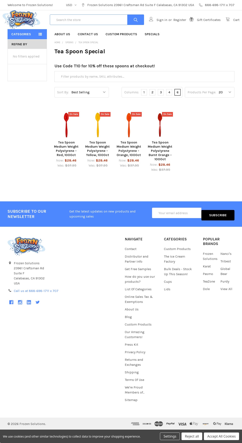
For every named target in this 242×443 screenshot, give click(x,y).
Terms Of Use (134, 393)
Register (174, 27)
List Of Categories (138, 302)
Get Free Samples (138, 282)
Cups (168, 295)
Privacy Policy (135, 365)
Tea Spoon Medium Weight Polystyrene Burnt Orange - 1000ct (160, 165)
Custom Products (121, 49)
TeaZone (209, 294)
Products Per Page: (202, 107)
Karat (207, 279)
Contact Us (88, 49)
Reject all (192, 436)
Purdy (224, 294)
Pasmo (208, 287)
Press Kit (131, 358)
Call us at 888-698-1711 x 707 (36, 304)
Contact (130, 262)
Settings (169, 436)
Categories (21, 49)
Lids (167, 302)
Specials (152, 49)
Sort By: (63, 107)
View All (226, 302)
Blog (128, 330)
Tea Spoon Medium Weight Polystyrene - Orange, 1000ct (129, 163)
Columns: (131, 107)
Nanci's (226, 266)
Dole (206, 302)
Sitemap (131, 413)
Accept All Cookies (221, 436)
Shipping (132, 385)
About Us (62, 49)
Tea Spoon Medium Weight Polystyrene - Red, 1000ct (66, 163)
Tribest (225, 274)
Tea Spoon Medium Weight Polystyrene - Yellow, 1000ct (97, 163)
